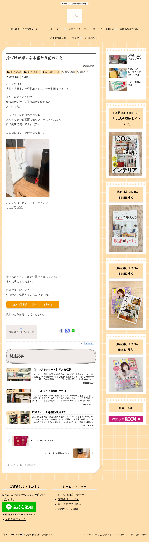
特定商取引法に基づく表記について (42, 537)
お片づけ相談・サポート (72, 497)
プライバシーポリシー (13, 537)
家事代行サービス (68, 502)
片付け (26, 77)
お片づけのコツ (14, 72)
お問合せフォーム (15, 522)
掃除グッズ (82, 72)
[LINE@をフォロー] (73, 331)
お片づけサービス (51, 72)
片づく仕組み (13, 77)
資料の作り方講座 (68, 511)
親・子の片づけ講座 (69, 507)
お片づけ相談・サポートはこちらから (33, 304)
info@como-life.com (24, 517)
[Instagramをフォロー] (67, 331)
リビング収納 (68, 72)
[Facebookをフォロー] (61, 331)
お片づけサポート (32, 72)
